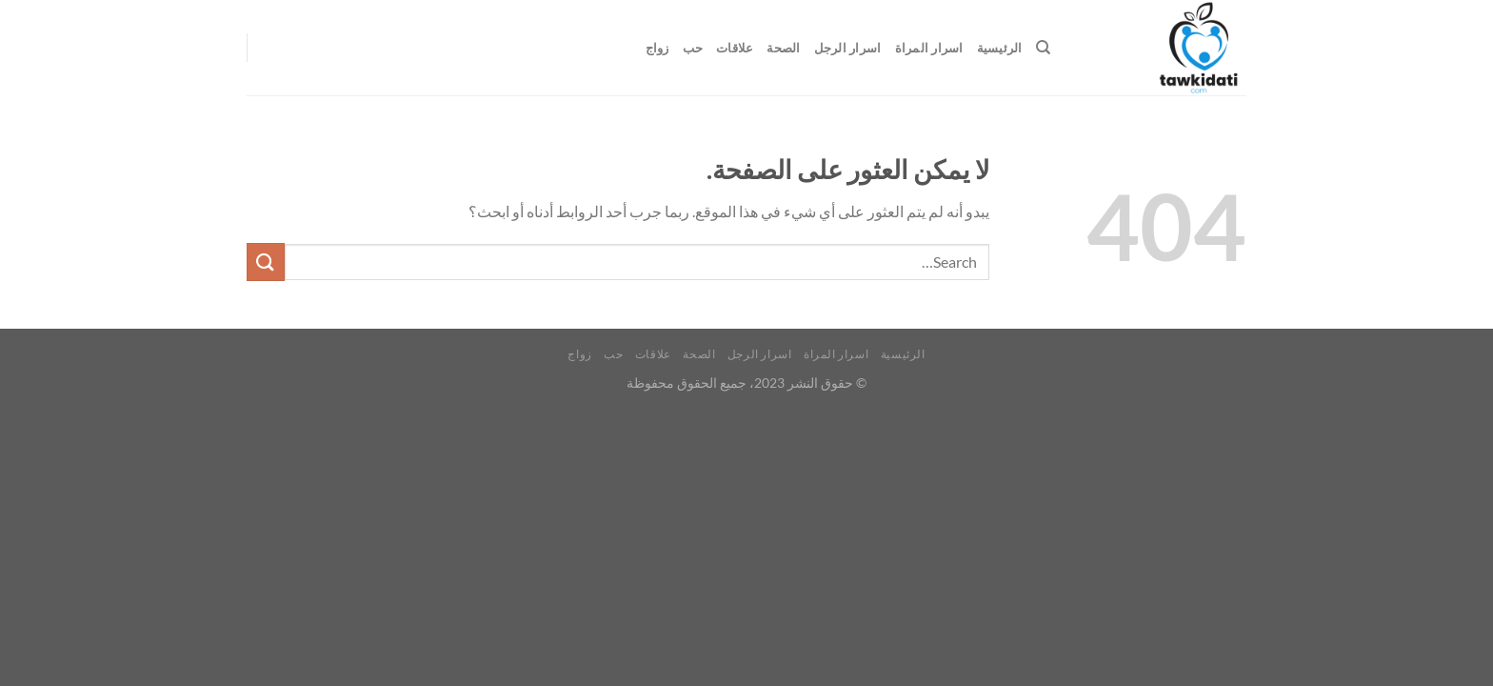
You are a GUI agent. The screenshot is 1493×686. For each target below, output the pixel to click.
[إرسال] (266, 261)
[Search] (1043, 48)
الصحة (783, 47)
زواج (657, 47)
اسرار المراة (929, 47)
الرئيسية (1000, 47)
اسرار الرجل (848, 47)
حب (693, 47)
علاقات (734, 47)
